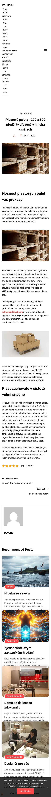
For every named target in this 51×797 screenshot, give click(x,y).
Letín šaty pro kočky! (39, 493)
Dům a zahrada (14, 696)
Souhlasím (25, 791)
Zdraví (10, 586)
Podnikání (11, 641)
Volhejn (5, 5)
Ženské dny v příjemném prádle (17, 483)
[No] (47, 787)
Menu (15, 50)
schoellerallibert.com (12, 312)
